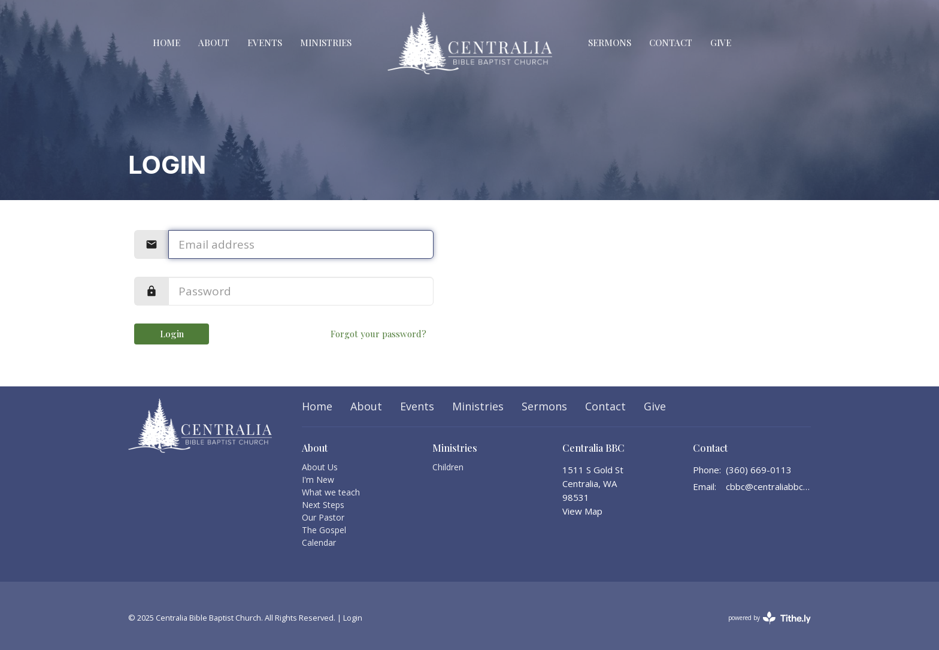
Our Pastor (323, 517)
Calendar (319, 542)
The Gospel (324, 530)
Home (166, 43)
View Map (582, 511)
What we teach (331, 492)
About (213, 43)
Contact (670, 43)
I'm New (318, 479)
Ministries (326, 43)
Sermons (609, 43)
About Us (320, 467)
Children (448, 467)
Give (720, 43)
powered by (769, 618)
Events (264, 43)
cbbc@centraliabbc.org (768, 486)
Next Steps (323, 504)
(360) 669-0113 (759, 470)
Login (172, 334)
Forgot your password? (378, 334)
